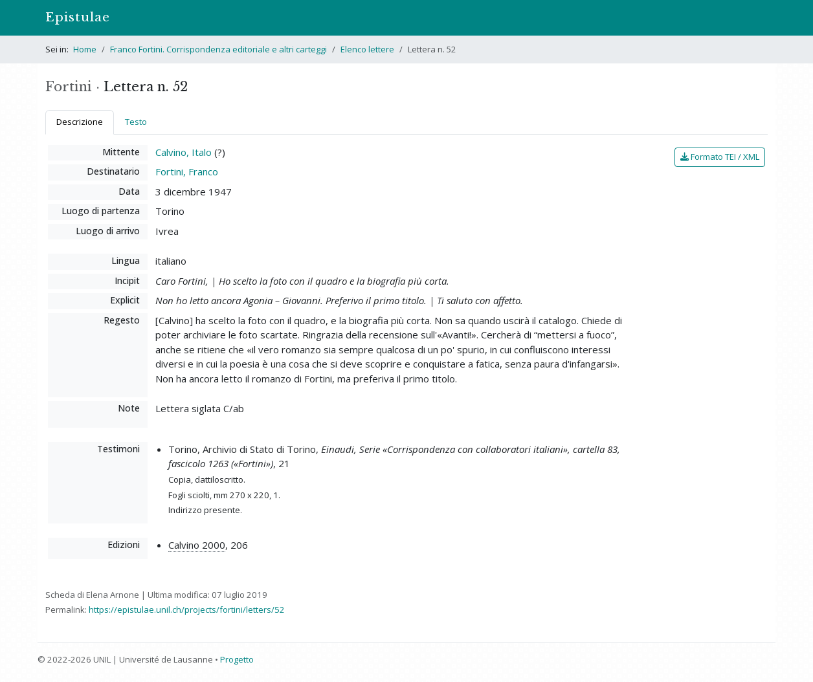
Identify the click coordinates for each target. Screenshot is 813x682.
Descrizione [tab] (79, 121)
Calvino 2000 (196, 544)
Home (84, 49)
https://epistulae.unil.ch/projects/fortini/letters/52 (187, 609)
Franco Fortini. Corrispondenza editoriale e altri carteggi (218, 49)
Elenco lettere (367, 49)
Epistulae (77, 17)
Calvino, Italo (183, 152)
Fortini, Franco (186, 171)
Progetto (237, 659)
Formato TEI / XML (719, 156)
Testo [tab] (136, 121)
